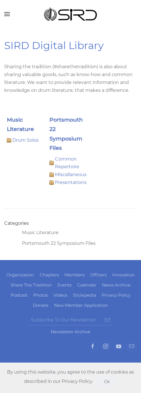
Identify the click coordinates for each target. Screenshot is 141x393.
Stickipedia (83, 295)
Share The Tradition (30, 285)
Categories (16, 223)
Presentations (71, 182)
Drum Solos (25, 140)
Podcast (18, 295)
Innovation (122, 274)
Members (74, 274)
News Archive (115, 285)
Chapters (48, 274)
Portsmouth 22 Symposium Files (54, 243)
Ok (107, 381)
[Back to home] (70, 14)
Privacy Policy (115, 295)
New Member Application (80, 305)
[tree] (70, 238)
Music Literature (36, 232)
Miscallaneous (71, 174)
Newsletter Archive (70, 331)
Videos (60, 295)
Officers (97, 274)
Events (64, 285)
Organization (19, 274)
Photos (39, 295)
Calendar (86, 285)
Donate (40, 305)
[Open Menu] (7, 14)
